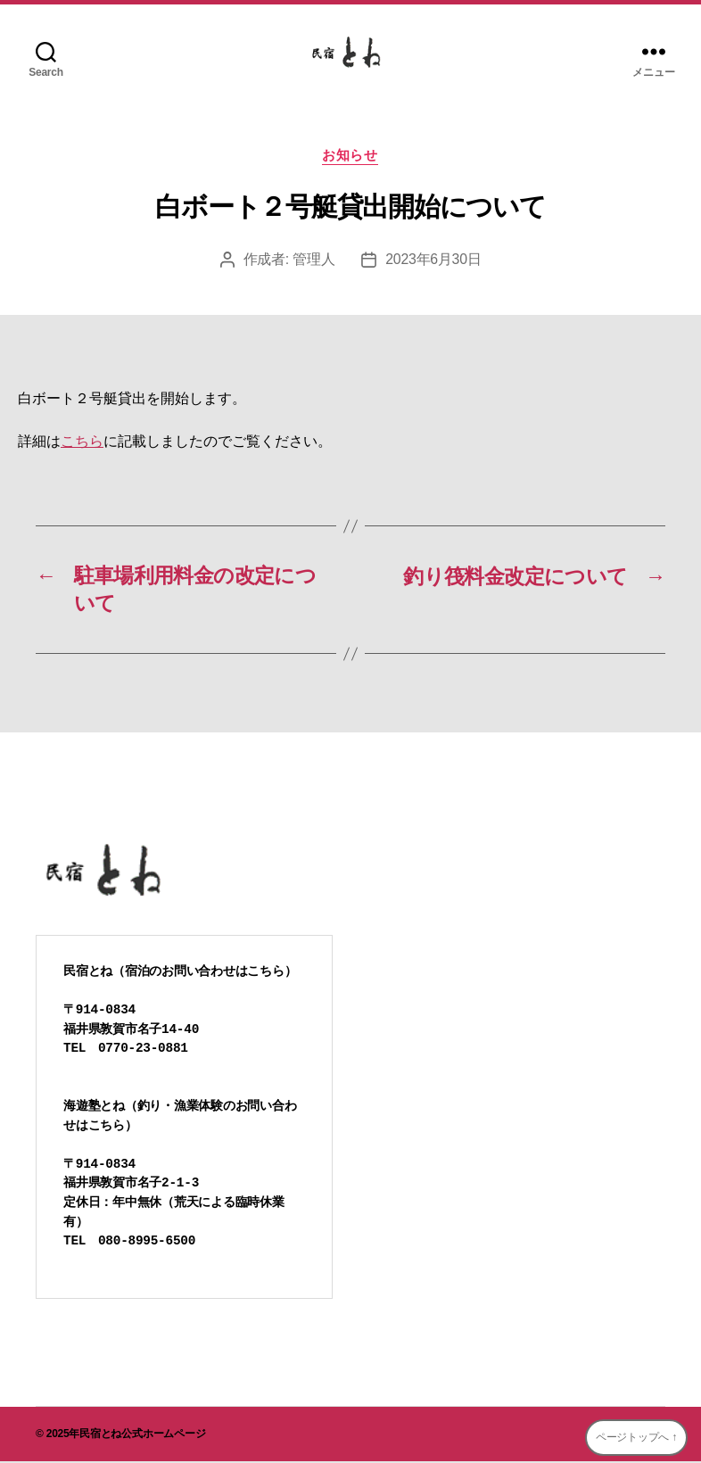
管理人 (313, 260)
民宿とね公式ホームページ (142, 1435)
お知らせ (350, 155)
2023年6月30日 (433, 260)
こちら (82, 442)
